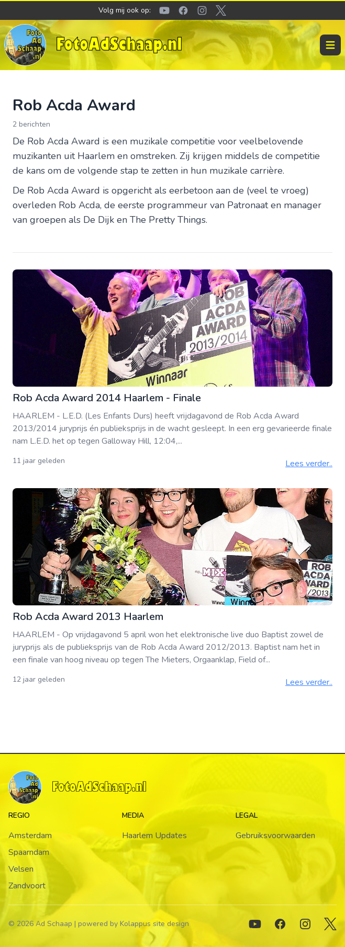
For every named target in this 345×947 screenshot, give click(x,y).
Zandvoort (27, 886)
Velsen (21, 869)
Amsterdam (30, 835)
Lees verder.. (308, 463)
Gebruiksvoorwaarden (275, 835)
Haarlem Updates (154, 835)
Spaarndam (28, 852)
